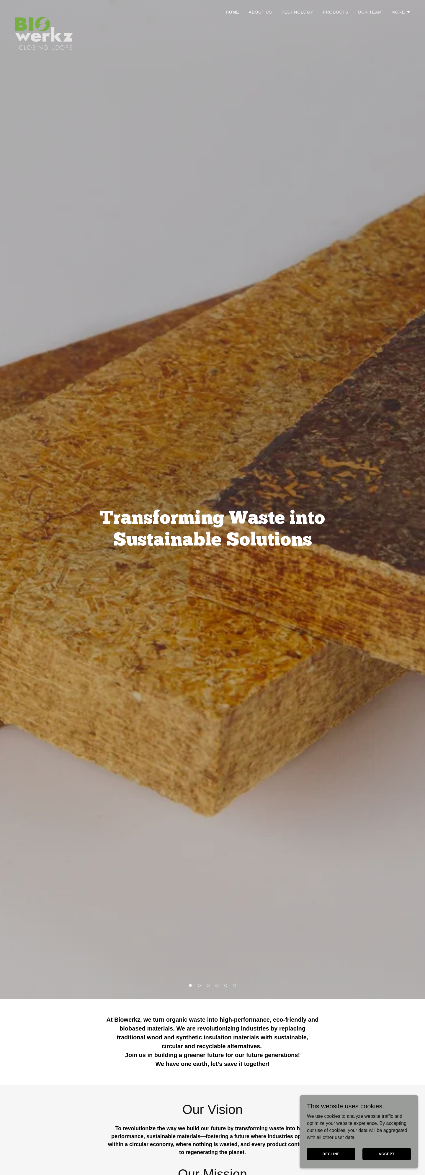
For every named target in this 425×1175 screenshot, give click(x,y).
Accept (387, 1154)
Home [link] (232, 12)
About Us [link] (260, 12)
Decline (331, 1154)
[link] (43, 10)
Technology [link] (297, 12)
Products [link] (336, 12)
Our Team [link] (370, 12)
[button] (401, 12)
